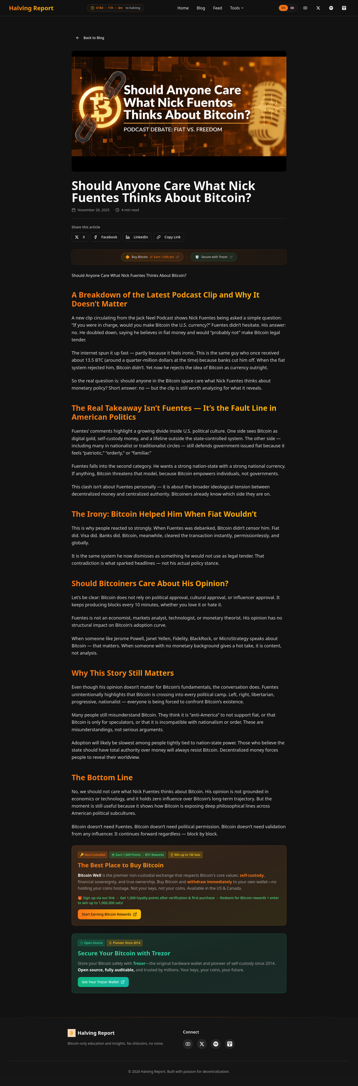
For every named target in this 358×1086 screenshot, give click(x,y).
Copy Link (169, 237)
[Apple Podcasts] (344, 8)
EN (283, 8)
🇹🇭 (292, 8)
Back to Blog (90, 37)
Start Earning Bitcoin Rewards (109, 914)
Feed (217, 8)
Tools (237, 8)
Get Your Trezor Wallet (103, 982)
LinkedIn (137, 237)
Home (183, 8)
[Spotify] (331, 8)
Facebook (105, 237)
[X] (318, 8)
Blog (201, 8)
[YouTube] (305, 8)
